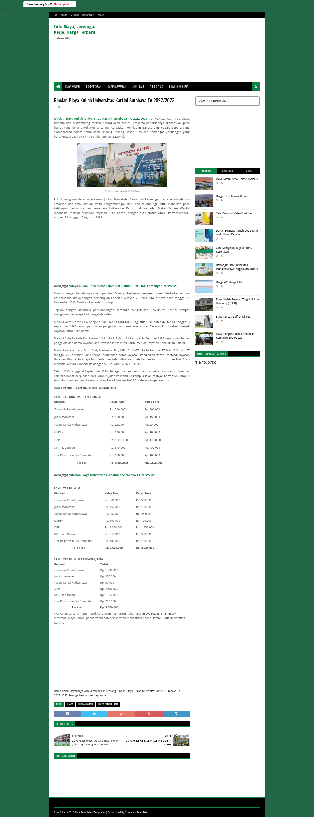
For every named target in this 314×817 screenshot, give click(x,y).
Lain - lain (138, 86)
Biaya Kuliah (72, 86)
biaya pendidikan (108, 704)
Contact (101, 14)
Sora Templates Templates (90, 812)
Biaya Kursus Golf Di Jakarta (233, 316)
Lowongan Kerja (178, 86)
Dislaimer (75, 14)
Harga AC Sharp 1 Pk (229, 282)
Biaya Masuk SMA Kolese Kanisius (237, 179)
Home (56, 14)
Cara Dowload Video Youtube (234, 213)
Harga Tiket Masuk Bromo (232, 196)
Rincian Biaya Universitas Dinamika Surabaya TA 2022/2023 (112, 475)
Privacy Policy (88, 14)
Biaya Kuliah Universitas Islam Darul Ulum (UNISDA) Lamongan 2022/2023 (123, 286)
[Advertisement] (187, 50)
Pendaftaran (93, 86)
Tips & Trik (156, 86)
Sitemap (64, 14)
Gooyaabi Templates (137, 812)
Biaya (70, 704)
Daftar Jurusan (117, 86)
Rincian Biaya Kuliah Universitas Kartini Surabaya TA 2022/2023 (100, 118)
